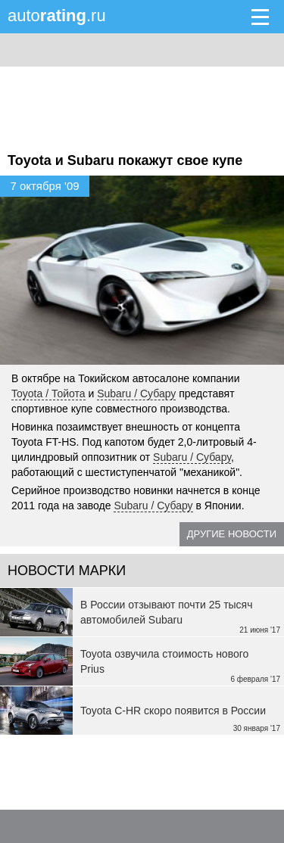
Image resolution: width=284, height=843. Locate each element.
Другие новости (231, 534)
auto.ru (57, 15)
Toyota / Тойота (48, 393)
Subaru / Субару (136, 393)
